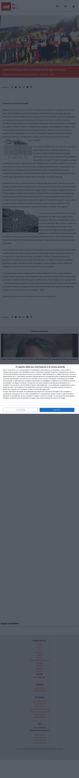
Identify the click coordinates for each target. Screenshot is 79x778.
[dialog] (39, 389)
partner (17, 370)
